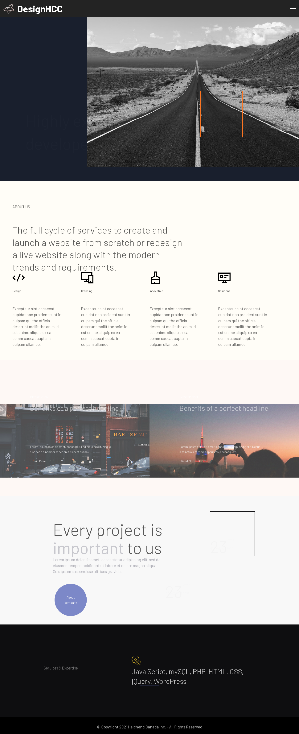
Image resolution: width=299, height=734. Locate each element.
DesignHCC (40, 8)
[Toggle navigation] (293, 8)
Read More (40, 464)
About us (30, 122)
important (88, 564)
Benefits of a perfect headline (74, 412)
